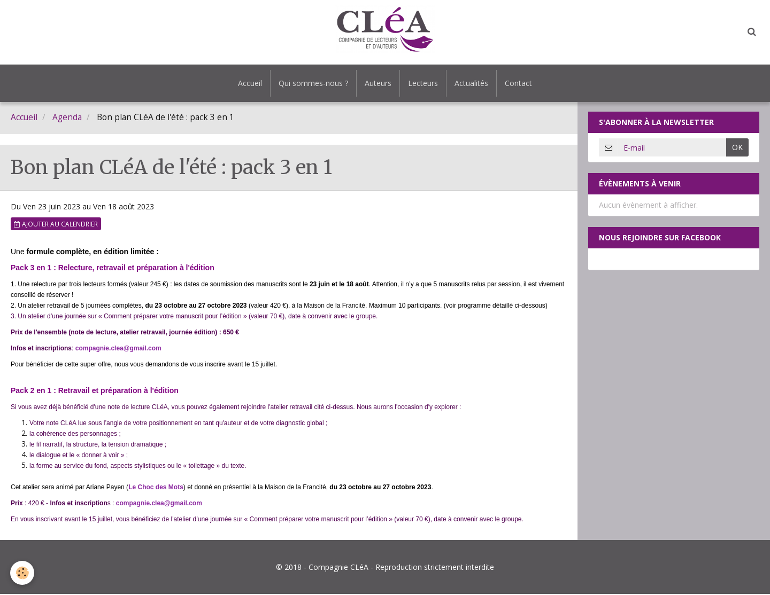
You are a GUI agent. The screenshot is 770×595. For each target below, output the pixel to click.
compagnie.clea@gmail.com (159, 504)
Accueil (250, 83)
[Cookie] (23, 573)
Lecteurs (423, 83)
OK (737, 148)
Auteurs (378, 83)
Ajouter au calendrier (56, 225)
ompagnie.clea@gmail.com (120, 349)
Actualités (471, 83)
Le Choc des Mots (155, 488)
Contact (518, 83)
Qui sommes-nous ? (313, 83)
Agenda (67, 118)
